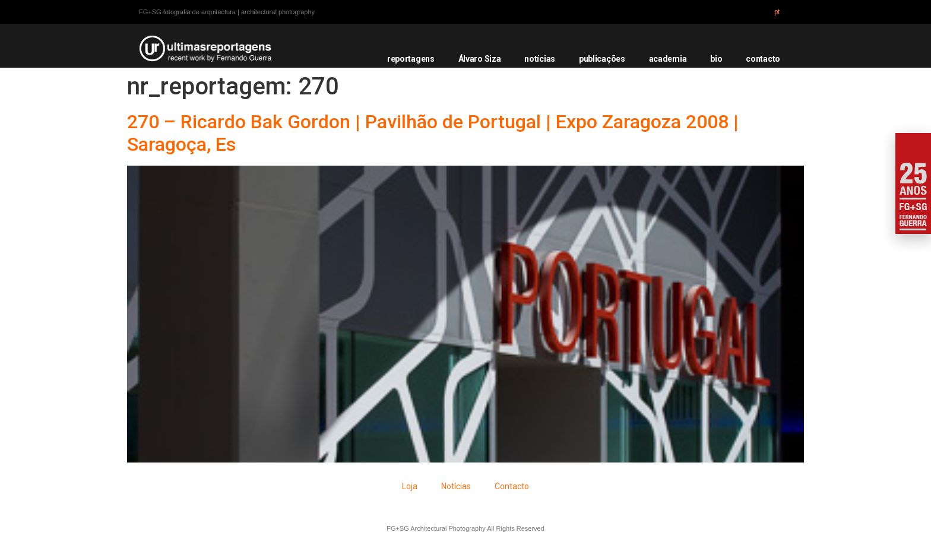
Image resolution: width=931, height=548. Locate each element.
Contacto (512, 486)
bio (716, 59)
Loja (409, 486)
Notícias (456, 486)
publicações (602, 59)
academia (668, 59)
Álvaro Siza (479, 59)
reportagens (411, 59)
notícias (539, 59)
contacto (763, 59)
